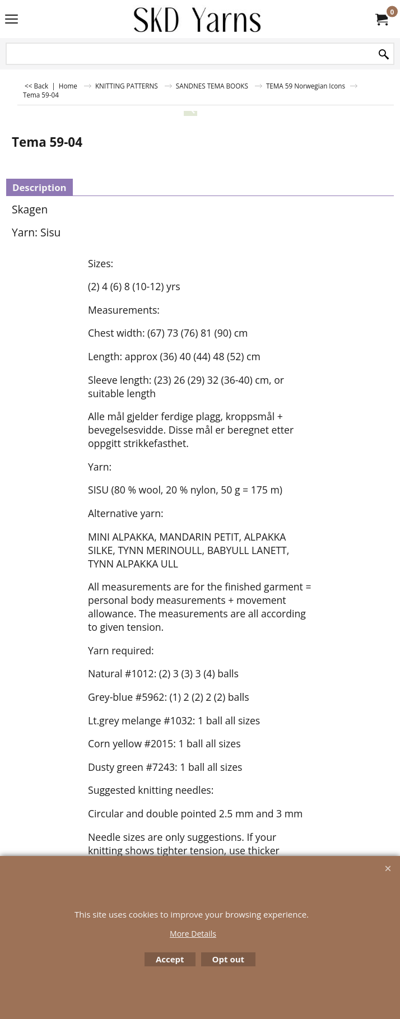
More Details (193, 933)
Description (39, 187)
